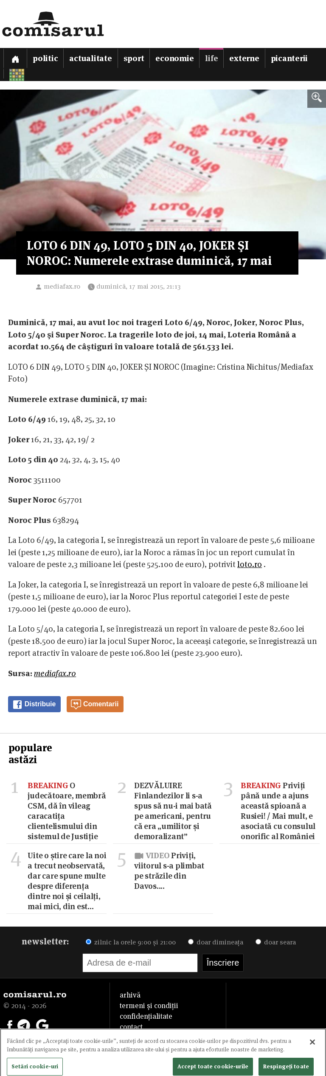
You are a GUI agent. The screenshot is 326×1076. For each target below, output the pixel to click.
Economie (174, 58)
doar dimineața (215, 942)
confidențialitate (146, 1016)
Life (211, 58)
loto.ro (249, 564)
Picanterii (289, 58)
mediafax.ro (62, 286)
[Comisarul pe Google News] (42, 1024)
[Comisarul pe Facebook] (9, 1024)
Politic (45, 58)
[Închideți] (312, 1046)
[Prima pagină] (15, 58)
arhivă (130, 995)
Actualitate (90, 58)
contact (131, 1027)
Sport (134, 58)
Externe (244, 58)
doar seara (276, 942)
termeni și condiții (149, 1005)
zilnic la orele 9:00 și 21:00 (131, 942)
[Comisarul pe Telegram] (23, 1024)
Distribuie (34, 705)
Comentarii (94, 705)
